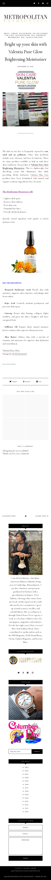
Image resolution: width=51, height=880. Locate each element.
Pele (33, 35)
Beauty (7, 33)
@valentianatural (19, 354)
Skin (22, 37)
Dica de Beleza (25, 33)
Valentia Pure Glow (34, 37)
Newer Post (9, 516)
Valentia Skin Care (39, 175)
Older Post (42, 516)
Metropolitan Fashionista (22, 876)
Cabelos (14, 33)
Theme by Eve (41, 876)
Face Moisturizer (22, 35)
